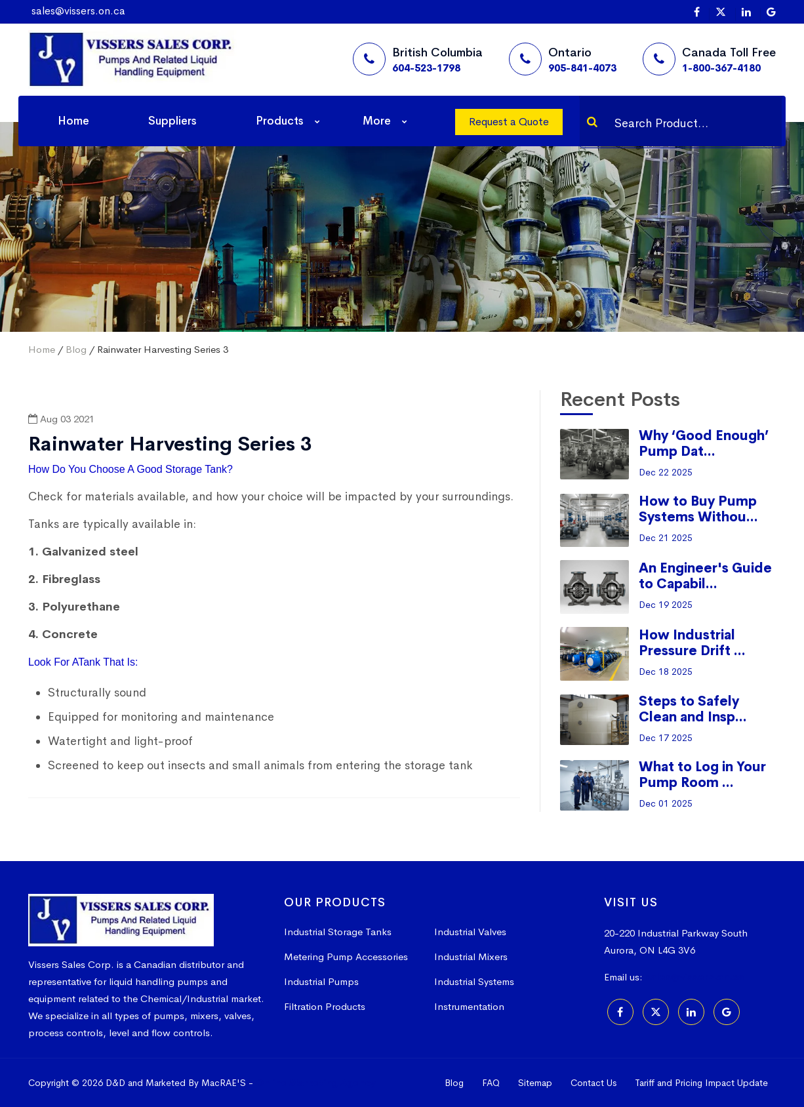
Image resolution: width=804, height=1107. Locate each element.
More (377, 121)
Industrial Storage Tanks (338, 931)
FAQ (491, 1083)
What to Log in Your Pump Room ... (702, 775)
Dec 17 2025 (666, 738)
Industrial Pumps (321, 981)
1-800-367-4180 (721, 68)
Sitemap (535, 1083)
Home (73, 121)
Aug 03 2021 (61, 419)
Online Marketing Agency (316, 1083)
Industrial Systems (474, 981)
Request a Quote (509, 122)
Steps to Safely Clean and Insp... (693, 709)
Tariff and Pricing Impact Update (701, 1083)
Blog (76, 349)
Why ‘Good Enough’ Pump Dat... (704, 444)
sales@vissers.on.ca (78, 11)
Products (280, 121)
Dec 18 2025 (666, 671)
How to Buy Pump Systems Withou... (698, 509)
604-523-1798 (426, 68)
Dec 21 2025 (666, 538)
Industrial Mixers (471, 956)
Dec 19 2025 (666, 605)
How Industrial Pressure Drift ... (692, 643)
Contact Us (593, 1083)
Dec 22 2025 (666, 472)
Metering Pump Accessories (346, 956)
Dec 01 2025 (666, 803)
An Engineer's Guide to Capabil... (705, 576)
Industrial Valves (470, 931)
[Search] (592, 122)
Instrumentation (469, 1006)
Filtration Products (324, 1006)
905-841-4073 (582, 68)
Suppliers (172, 121)
